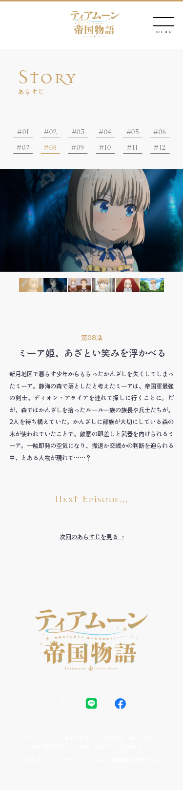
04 (107, 132)
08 (53, 147)
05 (135, 132)
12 (162, 147)
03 (80, 132)
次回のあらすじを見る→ (92, 536)
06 (162, 132)
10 (107, 147)
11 (135, 147)
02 (53, 132)
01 (25, 132)
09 (80, 147)
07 (25, 147)
